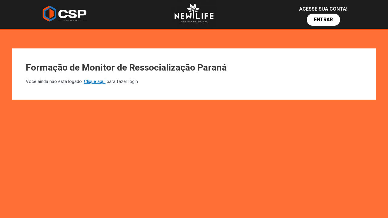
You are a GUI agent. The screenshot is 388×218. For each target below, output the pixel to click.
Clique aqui (94, 81)
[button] (323, 20)
